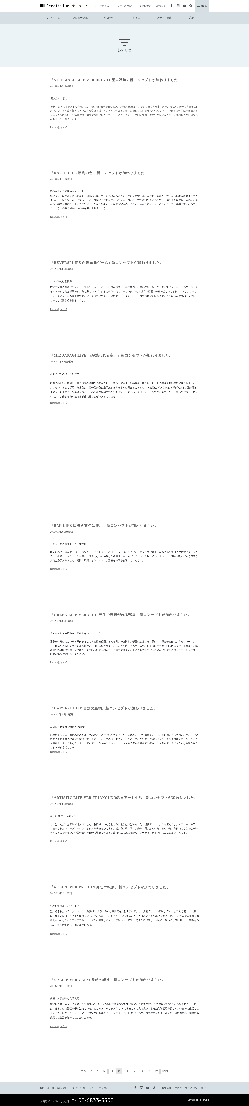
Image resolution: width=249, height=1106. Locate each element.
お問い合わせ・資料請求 (152, 5)
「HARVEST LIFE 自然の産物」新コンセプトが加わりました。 (103, 708)
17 (156, 1071)
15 (141, 1071)
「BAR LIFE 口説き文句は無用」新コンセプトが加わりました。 (104, 525)
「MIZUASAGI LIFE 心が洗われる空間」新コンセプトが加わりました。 (111, 355)
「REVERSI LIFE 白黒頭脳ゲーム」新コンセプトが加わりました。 (107, 263)
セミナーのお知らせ (125, 5)
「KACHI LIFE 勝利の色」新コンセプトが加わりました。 (99, 173)
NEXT (165, 1071)
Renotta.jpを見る (58, 127)
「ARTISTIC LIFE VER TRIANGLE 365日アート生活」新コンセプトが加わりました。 (124, 798)
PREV (83, 1071)
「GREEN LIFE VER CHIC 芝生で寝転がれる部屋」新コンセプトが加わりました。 (120, 615)
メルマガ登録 (102, 5)
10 (104, 1071)
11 (111, 1071)
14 (134, 1071)
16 (148, 1071)
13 (126, 1071)
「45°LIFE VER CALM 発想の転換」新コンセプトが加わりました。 (107, 980)
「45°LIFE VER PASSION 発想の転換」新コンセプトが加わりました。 (110, 887)
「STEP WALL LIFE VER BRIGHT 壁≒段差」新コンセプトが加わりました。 (116, 80)
